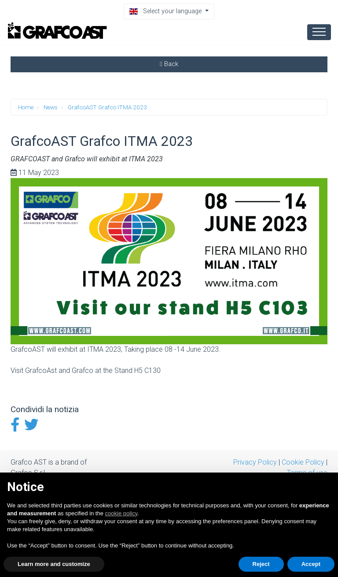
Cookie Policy (303, 462)
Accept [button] (310, 564)
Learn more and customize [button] (54, 564)
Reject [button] (261, 564)
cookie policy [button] (121, 513)
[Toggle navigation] (319, 32)
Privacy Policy (255, 462)
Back (169, 64)
